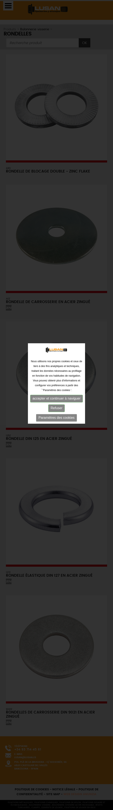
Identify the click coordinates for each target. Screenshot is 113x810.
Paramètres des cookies (56, 407)
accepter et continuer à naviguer (57, 388)
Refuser (56, 398)
